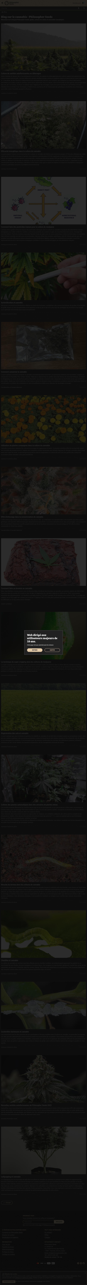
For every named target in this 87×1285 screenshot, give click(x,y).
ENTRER (34, 650)
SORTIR (52, 650)
